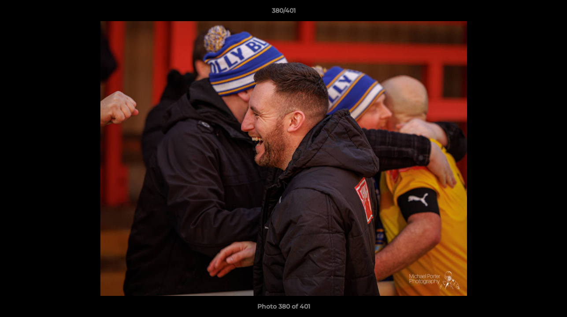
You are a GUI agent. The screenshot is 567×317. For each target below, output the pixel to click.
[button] (551, 13)
